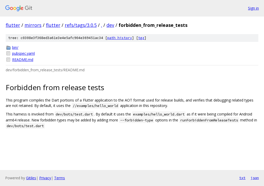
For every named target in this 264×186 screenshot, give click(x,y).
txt (242, 177)
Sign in (253, 8)
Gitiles (31, 177)
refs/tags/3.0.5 (81, 25)
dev (110, 25)
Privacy (45, 177)
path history (119, 38)
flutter (13, 25)
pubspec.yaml (23, 53)
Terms (59, 177)
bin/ (15, 47)
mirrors (33, 25)
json (255, 177)
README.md (22, 59)
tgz (141, 38)
